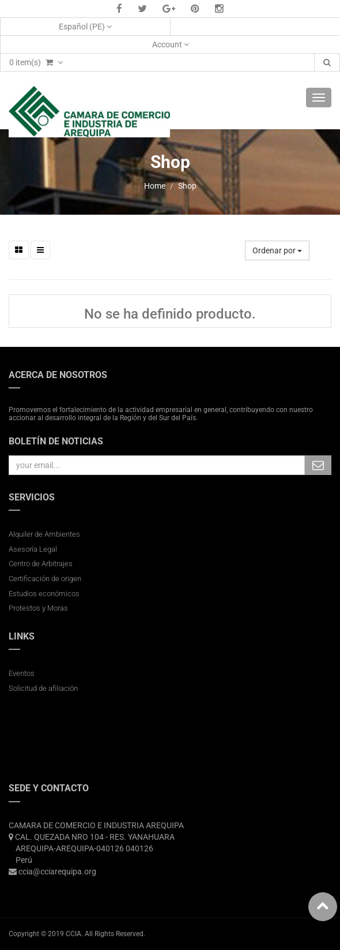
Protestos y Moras (38, 608)
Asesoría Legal (33, 549)
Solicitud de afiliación (43, 688)
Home (154, 185)
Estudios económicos (44, 593)
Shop (187, 185)
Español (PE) (85, 26)
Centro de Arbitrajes (41, 563)
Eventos (22, 673)
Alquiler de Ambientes (44, 534)
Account (170, 44)
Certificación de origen (45, 578)
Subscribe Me (318, 465)
